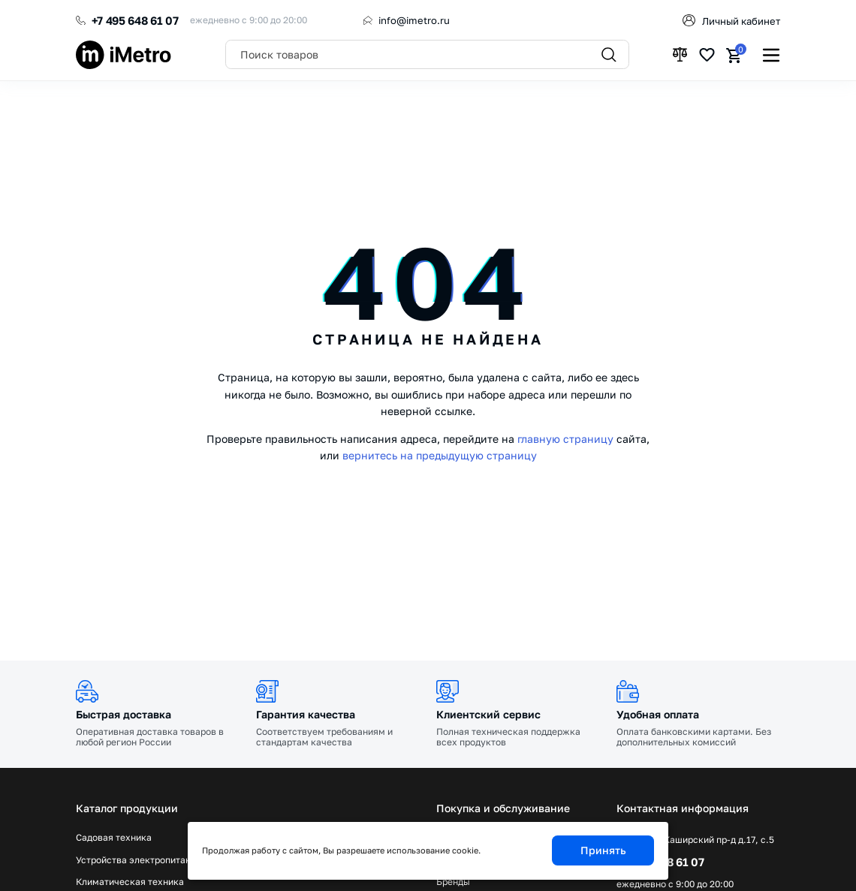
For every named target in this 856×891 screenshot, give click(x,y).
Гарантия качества (305, 714)
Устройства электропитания (138, 860)
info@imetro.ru (414, 20)
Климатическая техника (130, 882)
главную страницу (565, 438)
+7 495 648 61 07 (135, 20)
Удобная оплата (657, 714)
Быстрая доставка (123, 714)
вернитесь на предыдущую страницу (439, 455)
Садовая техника (114, 837)
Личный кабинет (741, 21)
